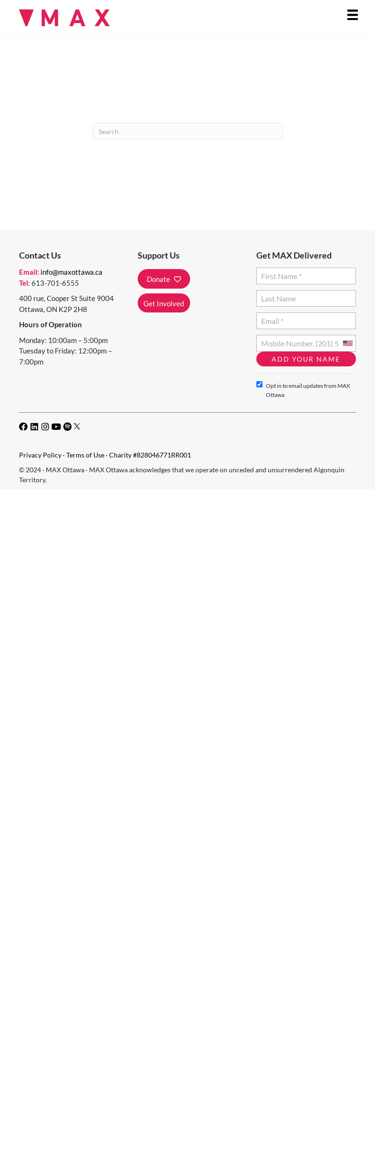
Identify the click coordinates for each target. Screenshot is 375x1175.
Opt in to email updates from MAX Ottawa (303, 389)
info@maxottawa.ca (71, 272)
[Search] (187, 131)
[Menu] (352, 14)
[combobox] (347, 343)
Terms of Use (85, 455)
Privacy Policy (40, 455)
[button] (164, 278)
